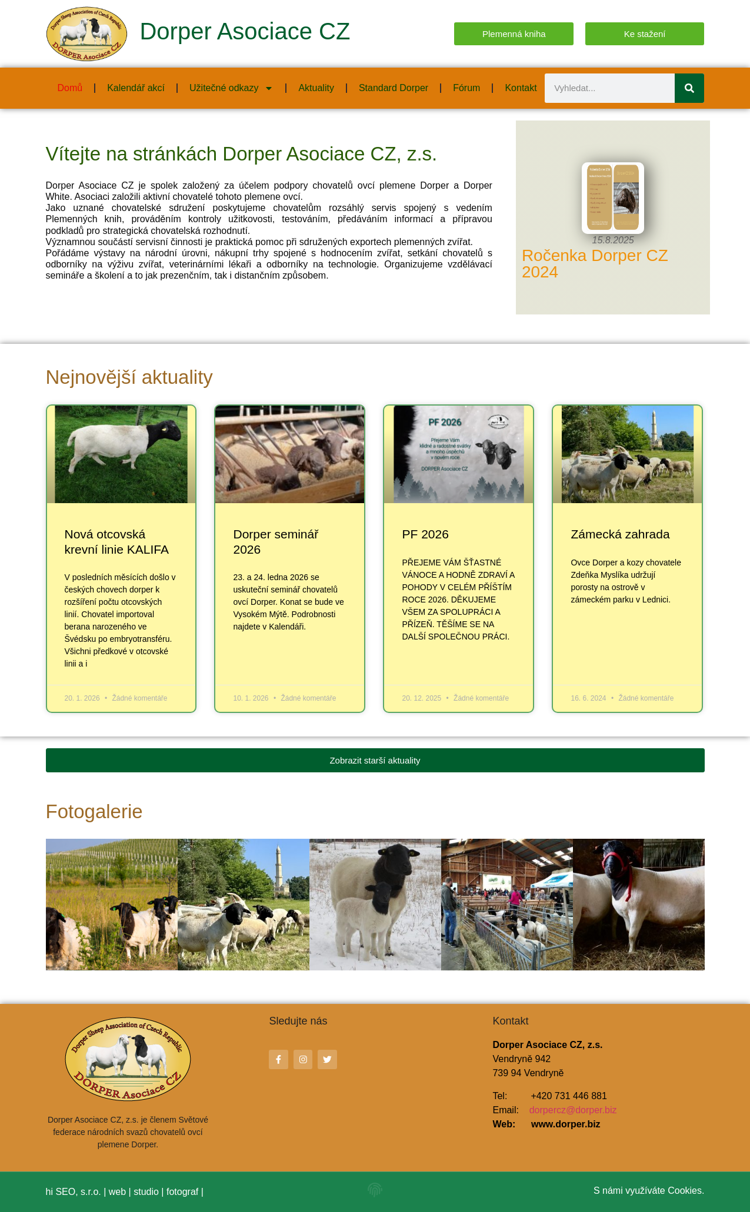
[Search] (689, 88)
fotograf (182, 1192)
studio (146, 1192)
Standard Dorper (393, 88)
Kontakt (520, 88)
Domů (70, 88)
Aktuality (316, 88)
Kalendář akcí (136, 88)
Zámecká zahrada (620, 534)
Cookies (685, 1191)
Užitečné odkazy (231, 88)
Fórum (466, 88)
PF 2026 (425, 534)
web (117, 1192)
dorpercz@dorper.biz (573, 1110)
